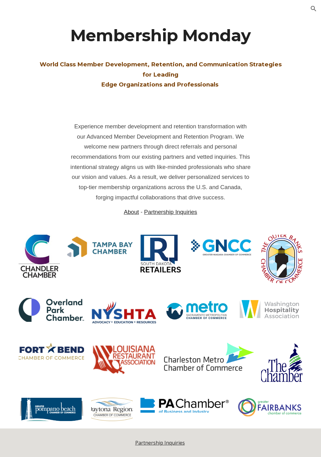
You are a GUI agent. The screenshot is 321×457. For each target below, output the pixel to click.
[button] (313, 8)
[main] (161, 58)
